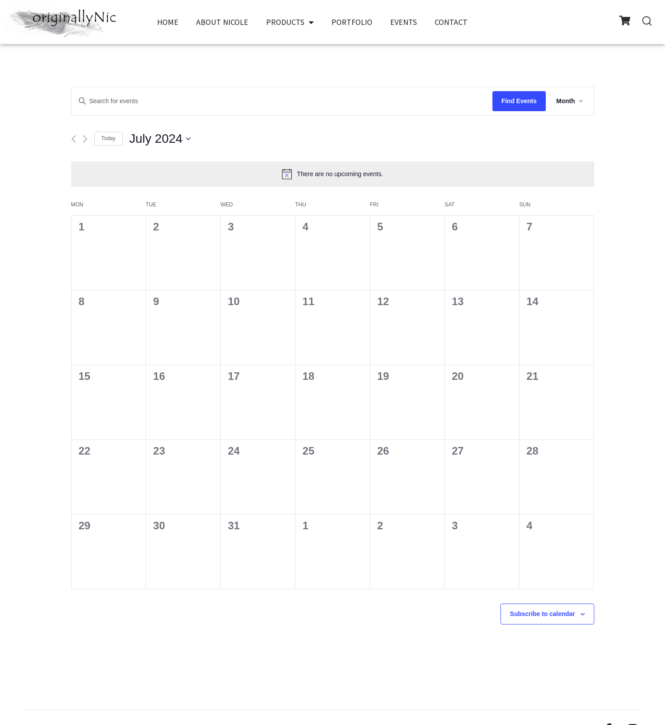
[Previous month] (73, 139)
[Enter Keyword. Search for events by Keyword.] (282, 101)
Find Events (518, 101)
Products (290, 22)
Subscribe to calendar (542, 613)
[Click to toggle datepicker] (160, 139)
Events (403, 22)
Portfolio (351, 22)
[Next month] (85, 139)
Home (167, 22)
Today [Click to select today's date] (108, 138)
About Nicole (222, 22)
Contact (451, 22)
